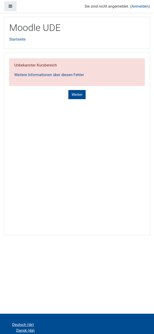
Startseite (17, 39)
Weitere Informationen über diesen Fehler (49, 75)
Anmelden (140, 6)
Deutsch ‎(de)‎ (23, 324)
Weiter (77, 94)
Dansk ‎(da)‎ (25, 330)
